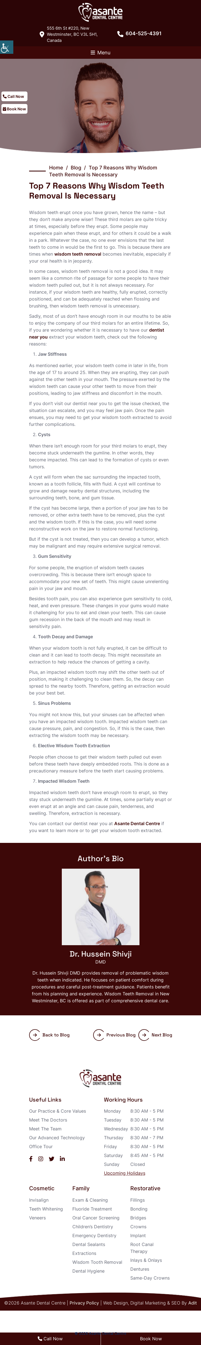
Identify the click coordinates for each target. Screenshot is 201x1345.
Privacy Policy (84, 1303)
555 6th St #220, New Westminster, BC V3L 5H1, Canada (69, 34)
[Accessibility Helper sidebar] (6, 47)
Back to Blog (51, 1035)
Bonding (138, 1209)
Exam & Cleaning (90, 1200)
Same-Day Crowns (150, 1278)
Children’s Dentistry (92, 1226)
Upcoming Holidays (124, 1173)
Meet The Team (45, 1129)
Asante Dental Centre (137, 823)
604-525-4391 (139, 33)
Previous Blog (116, 1035)
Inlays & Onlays (146, 1260)
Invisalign (39, 1200)
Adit (192, 1303)
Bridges (138, 1218)
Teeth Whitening (46, 1209)
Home (56, 168)
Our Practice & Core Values (57, 1111)
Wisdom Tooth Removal (97, 1262)
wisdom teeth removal (77, 254)
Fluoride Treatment (92, 1209)
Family (81, 1188)
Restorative (145, 1188)
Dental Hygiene (88, 1271)
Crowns (138, 1226)
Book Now (14, 108)
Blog (76, 168)
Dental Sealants (88, 1244)
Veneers (37, 1218)
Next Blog (157, 1035)
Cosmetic (41, 1188)
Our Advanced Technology (57, 1137)
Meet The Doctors (48, 1120)
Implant (138, 1235)
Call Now (13, 96)
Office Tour (41, 1146)
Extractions (84, 1253)
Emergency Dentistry (94, 1235)
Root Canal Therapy (142, 1248)
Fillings (137, 1200)
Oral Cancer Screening (95, 1218)
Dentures (139, 1269)
